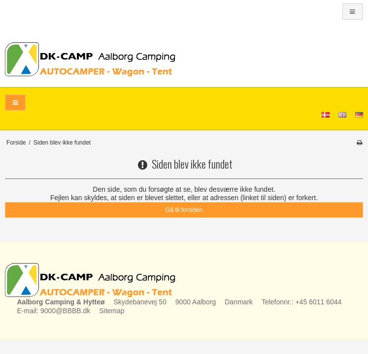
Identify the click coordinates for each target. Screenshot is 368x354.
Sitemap (111, 311)
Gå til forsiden (184, 209)
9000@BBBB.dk (65, 311)
